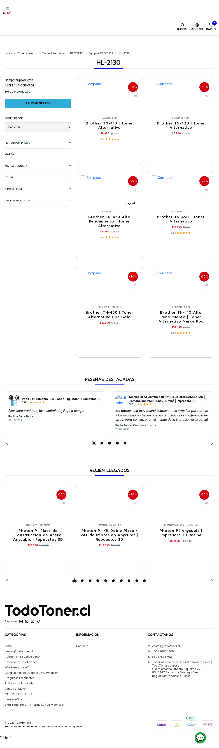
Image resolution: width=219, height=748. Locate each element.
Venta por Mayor (16, 696)
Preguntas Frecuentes (20, 686)
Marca (38, 140)
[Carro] (211, 27)
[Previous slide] (8, 445)
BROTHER (77, 39)
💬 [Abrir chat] (200, 737)
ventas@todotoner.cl (19, 659)
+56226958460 (161, 659)
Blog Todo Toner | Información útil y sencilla (34, 712)
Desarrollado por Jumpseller (65, 734)
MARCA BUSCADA (38, 152)
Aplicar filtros (38, 89)
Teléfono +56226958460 (22, 664)
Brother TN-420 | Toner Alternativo (181, 113)
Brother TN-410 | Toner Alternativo (109, 113)
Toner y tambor (27, 39)
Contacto (82, 654)
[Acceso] (197, 27)
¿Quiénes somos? (17, 675)
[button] (94, 445)
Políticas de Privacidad (20, 691)
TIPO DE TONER (38, 175)
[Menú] (7, 11)
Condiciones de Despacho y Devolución (31, 680)
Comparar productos (19, 66)
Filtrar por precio (38, 129)
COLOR (38, 163)
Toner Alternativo (53, 39)
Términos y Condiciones (21, 670)
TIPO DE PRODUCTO (38, 187)
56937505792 (160, 664)
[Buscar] (182, 27)
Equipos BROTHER (101, 39)
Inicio (8, 39)
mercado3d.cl (14, 707)
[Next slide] (210, 445)
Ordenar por (14, 104)
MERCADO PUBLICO (18, 702)
